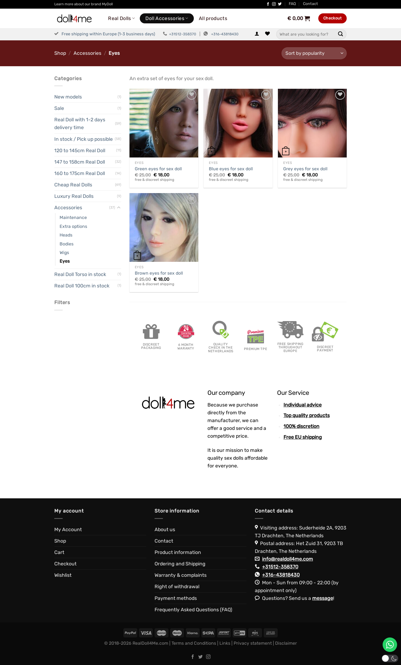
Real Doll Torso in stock (80, 274)
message (322, 598)
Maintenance (73, 217)
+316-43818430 (224, 34)
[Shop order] (314, 53)
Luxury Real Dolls (74, 196)
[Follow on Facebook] (268, 4)
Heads (66, 235)
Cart (59, 552)
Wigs (64, 252)
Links (224, 643)
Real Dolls (121, 18)
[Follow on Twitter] (280, 4)
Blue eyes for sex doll (231, 168)
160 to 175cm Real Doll (79, 173)
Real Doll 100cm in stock (81, 286)
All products (213, 18)
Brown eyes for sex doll (159, 273)
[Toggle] (118, 207)
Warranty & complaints (181, 575)
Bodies (67, 244)
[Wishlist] (267, 34)
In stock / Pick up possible (83, 139)
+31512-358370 (182, 34)
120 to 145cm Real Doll (79, 150)
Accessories (87, 53)
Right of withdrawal (177, 586)
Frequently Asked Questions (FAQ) (193, 609)
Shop (60, 53)
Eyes (65, 261)
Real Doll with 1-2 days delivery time (79, 123)
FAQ (292, 3)
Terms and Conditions (194, 643)
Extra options (73, 226)
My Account (68, 529)
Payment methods (176, 598)
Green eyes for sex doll (158, 168)
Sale (59, 108)
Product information (178, 552)
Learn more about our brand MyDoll (83, 4)
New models (68, 97)
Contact (310, 3)
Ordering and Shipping (180, 564)
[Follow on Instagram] (274, 4)
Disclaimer (286, 643)
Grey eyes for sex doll (305, 168)
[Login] (257, 34)
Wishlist (63, 575)
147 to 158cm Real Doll (79, 162)
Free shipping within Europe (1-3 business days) (108, 33)
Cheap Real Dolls (73, 185)
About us (165, 529)
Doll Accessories (166, 18)
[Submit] (340, 34)
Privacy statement (253, 643)
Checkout (65, 564)
